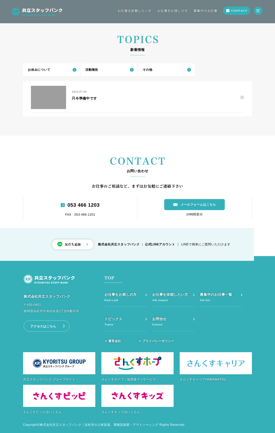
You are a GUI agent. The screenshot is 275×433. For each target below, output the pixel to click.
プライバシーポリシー (158, 341)
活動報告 (91, 69)
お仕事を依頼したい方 (134, 10)
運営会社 (114, 341)
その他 (147, 69)
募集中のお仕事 (205, 10)
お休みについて (39, 69)
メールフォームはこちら (198, 204)
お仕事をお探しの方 (172, 10)
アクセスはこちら (43, 326)
